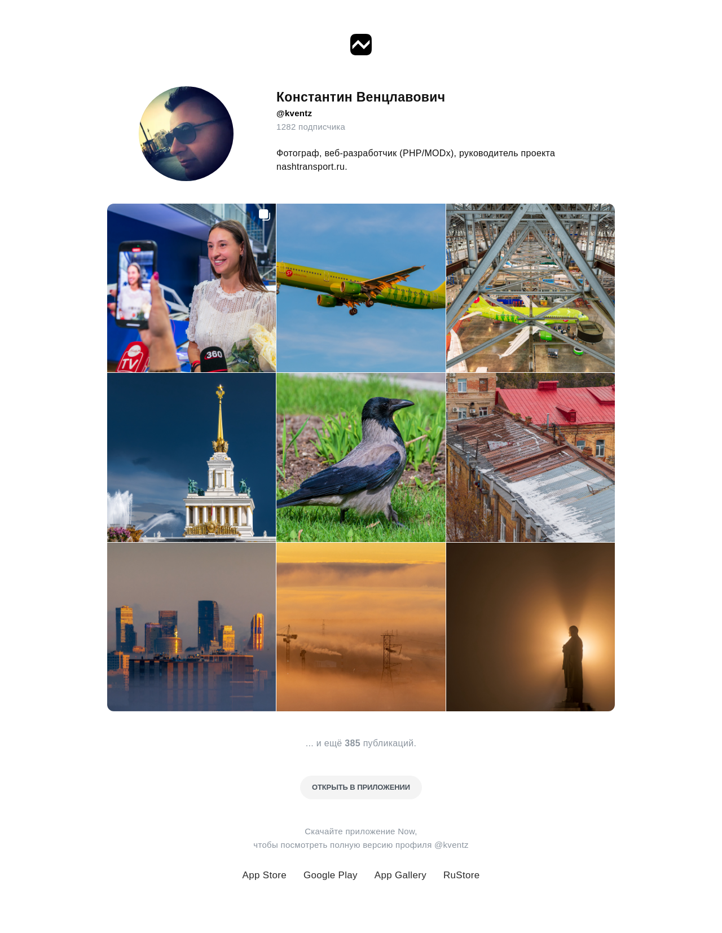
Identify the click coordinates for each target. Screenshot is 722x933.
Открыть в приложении (361, 787)
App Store (265, 875)
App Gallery (400, 875)
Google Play (330, 875)
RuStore (461, 875)
